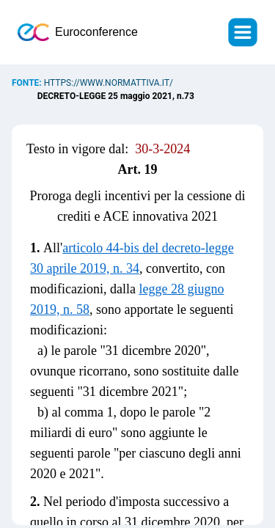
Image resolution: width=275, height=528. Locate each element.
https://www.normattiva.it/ (108, 83)
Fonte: (28, 83)
